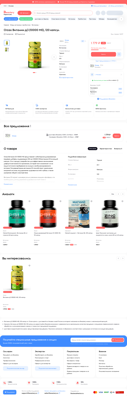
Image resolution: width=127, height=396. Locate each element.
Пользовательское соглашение (109, 371)
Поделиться (21, 34)
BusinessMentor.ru (77, 393)
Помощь (101, 361)
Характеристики (106, 149)
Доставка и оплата (73, 358)
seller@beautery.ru (51, 393)
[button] (54, 57)
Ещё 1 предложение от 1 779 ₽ (105, 61)
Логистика (6, 358)
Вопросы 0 (118, 149)
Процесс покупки (72, 355)
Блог (100, 358)
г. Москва (98, 74)
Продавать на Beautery (11, 355)
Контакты (102, 363)
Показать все (8, 184)
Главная (6, 25)
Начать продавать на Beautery (54, 391)
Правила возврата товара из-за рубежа (77, 367)
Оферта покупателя (73, 363)
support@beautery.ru (29, 393)
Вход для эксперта (117, 6)
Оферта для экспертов (42, 363)
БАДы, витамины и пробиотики (20, 25)
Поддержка (10, 392)
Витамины (35, 25)
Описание (92, 148)
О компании (103, 355)
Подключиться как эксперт (47, 368)
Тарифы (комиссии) (9, 361)
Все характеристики (66, 77)
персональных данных (102, 343)
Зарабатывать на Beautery (44, 355)
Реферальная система (42, 361)
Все (113, 194)
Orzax (67, 40)
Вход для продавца (100, 6)
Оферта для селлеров (10, 363)
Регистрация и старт (42, 358)
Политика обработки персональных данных (106, 367)
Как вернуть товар (73, 361)
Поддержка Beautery (106, 99)
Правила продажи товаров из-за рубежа (78, 372)
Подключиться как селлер (15, 368)
